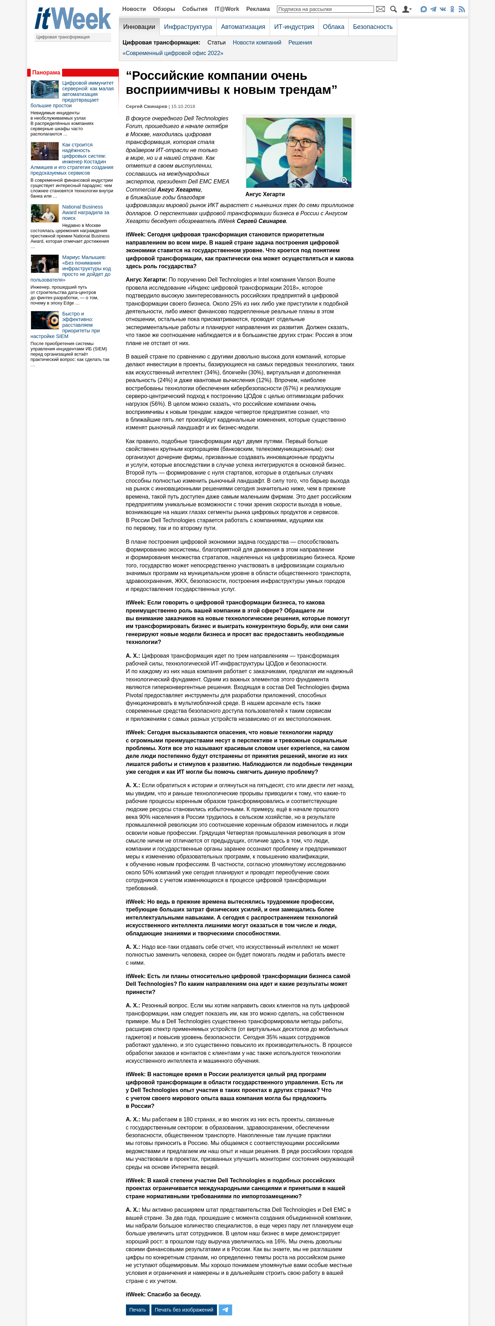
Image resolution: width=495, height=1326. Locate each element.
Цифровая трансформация (63, 37)
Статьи (216, 43)
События (194, 9)
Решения (300, 43)
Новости (134, 9)
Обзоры (164, 9)
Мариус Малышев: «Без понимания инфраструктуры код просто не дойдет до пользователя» (71, 268)
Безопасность (373, 26)
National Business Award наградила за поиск (85, 212)
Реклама (258, 9)
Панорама (46, 73)
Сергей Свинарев (147, 106)
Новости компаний (257, 43)
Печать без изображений (184, 1310)
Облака (333, 26)
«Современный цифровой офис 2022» (173, 53)
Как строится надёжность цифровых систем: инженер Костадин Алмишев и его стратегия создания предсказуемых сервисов (72, 159)
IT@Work (227, 9)
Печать (137, 1310)
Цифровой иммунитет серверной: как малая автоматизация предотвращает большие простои (72, 94)
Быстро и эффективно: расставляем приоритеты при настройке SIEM (65, 325)
